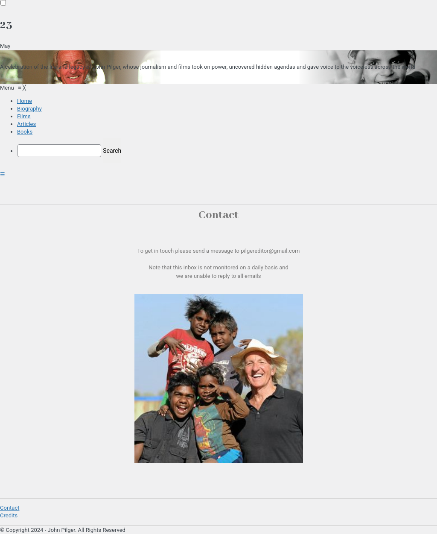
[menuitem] (24, 101)
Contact (9, 508)
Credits (8, 515)
